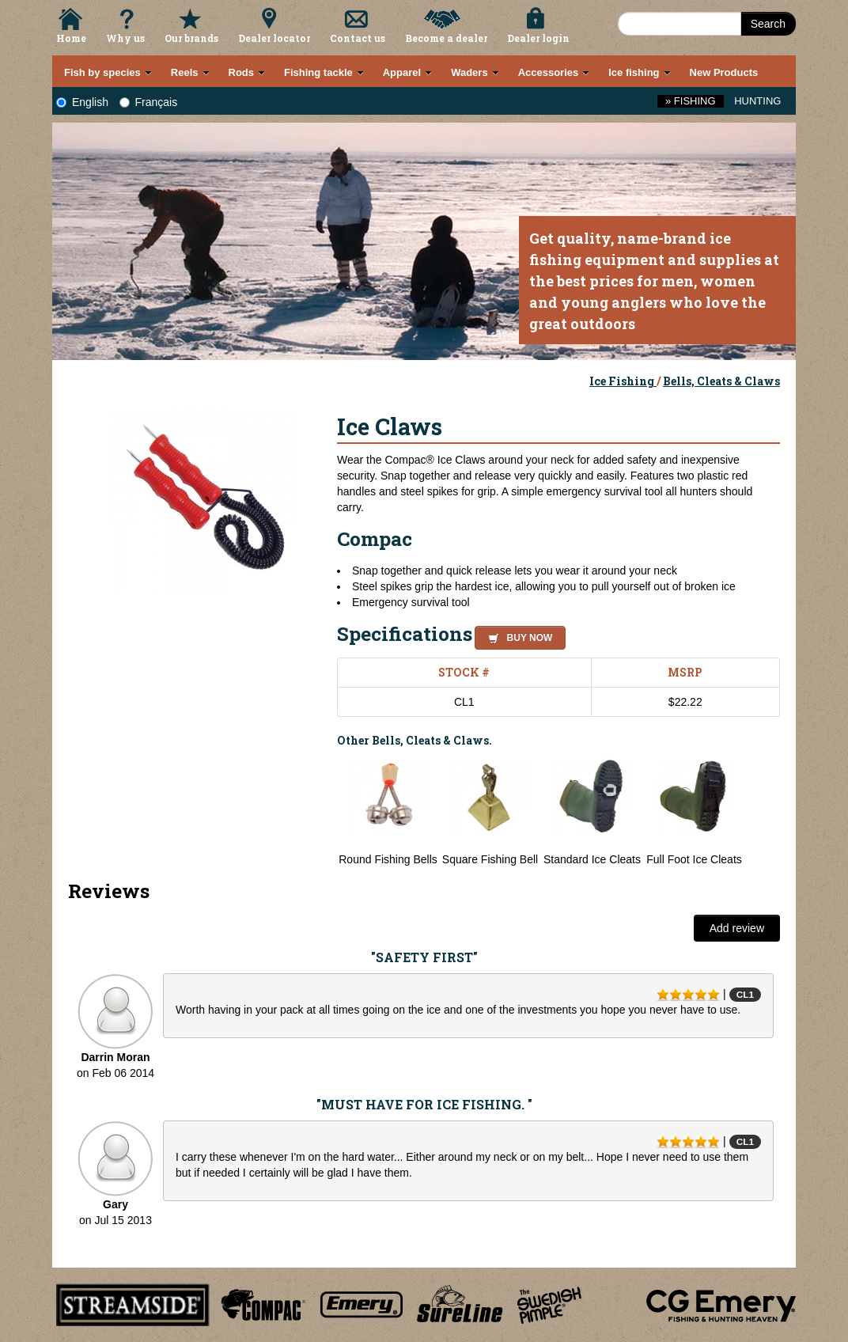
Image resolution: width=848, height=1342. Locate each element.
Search (768, 23)
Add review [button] (737, 928)
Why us (125, 38)
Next (764, 812)
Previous (325, 812)
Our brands (191, 38)
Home (71, 38)
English (82, 102)
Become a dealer (446, 38)
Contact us (357, 38)
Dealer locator (274, 38)
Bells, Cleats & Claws (721, 381)
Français (148, 102)
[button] (517, 635)
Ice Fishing (623, 381)
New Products (724, 72)
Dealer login (538, 38)
